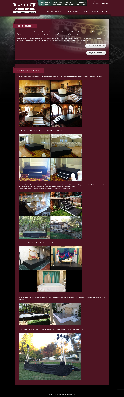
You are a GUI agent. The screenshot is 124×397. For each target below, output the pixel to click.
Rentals (95, 11)
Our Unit (85, 11)
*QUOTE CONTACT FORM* (53, 11)
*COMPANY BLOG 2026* (71, 11)
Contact (104, 11)
